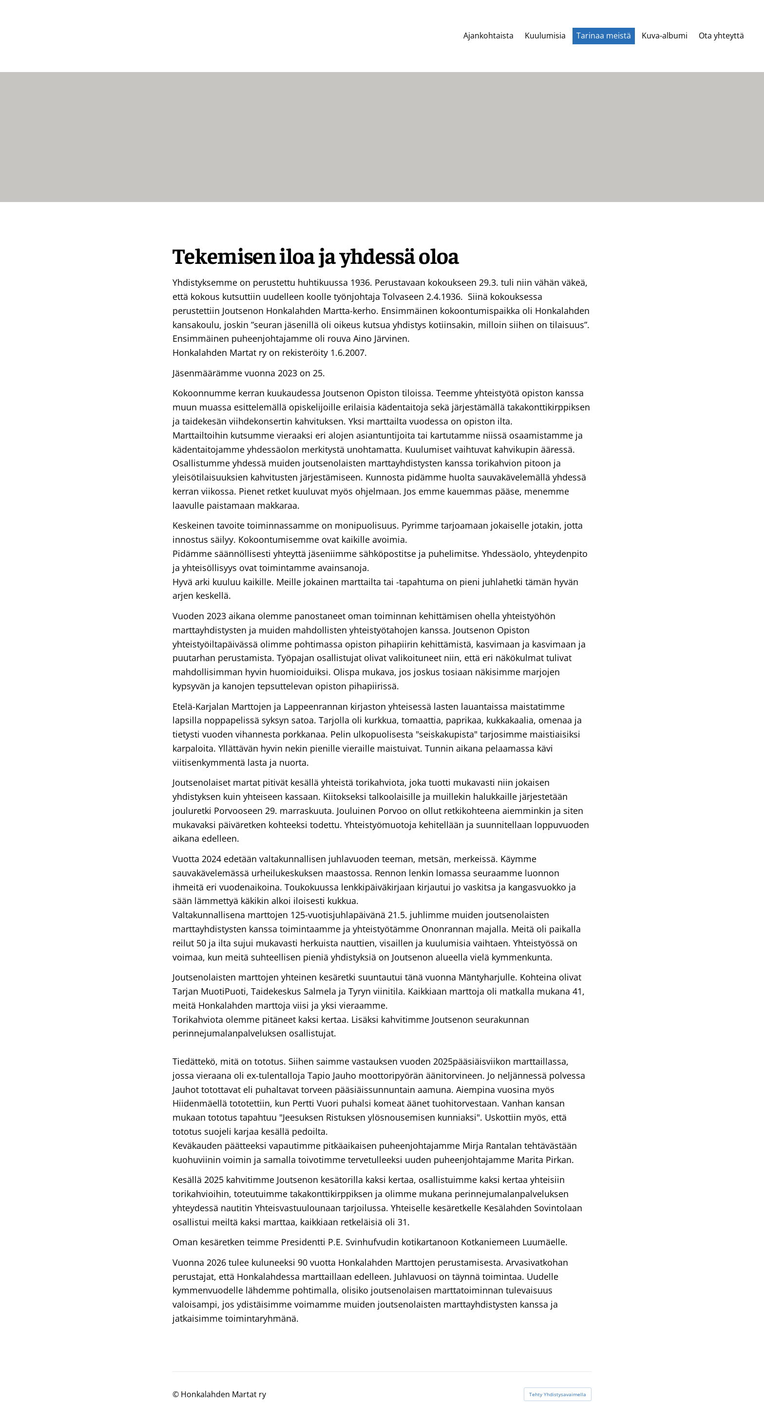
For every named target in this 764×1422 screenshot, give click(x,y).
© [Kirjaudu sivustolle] (176, 1394)
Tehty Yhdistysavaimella (557, 1394)
